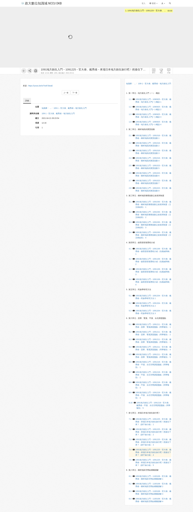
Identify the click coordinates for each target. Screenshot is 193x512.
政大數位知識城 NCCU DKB (41, 3)
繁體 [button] (153, 3)
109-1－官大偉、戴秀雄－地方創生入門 (70, 108)
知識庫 (44, 108)
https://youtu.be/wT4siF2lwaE (40, 86)
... (50, 108)
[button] (163, 3)
